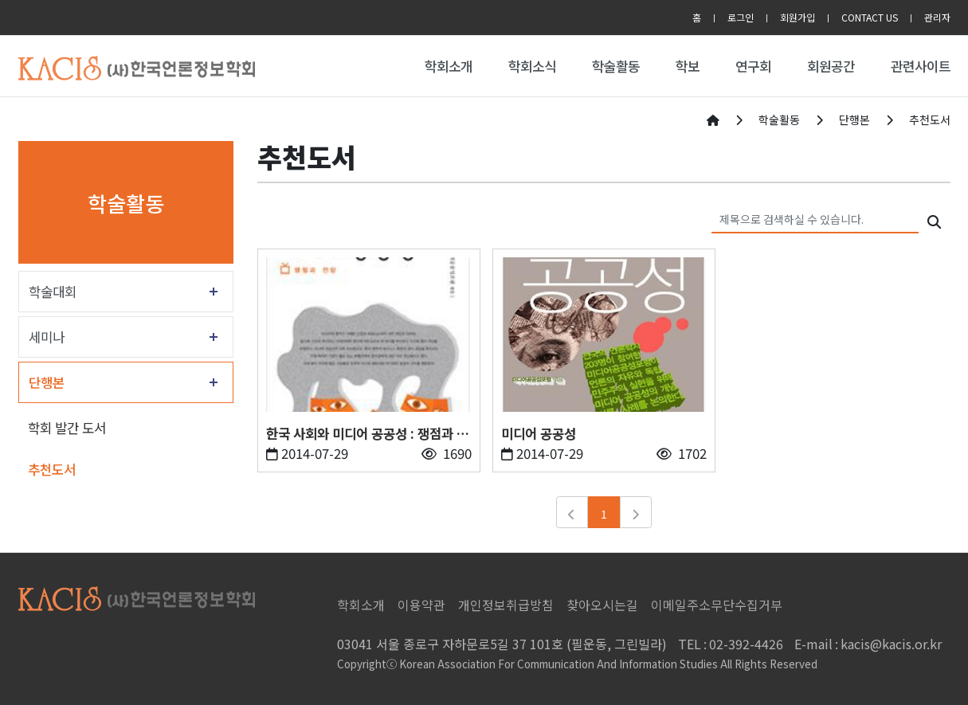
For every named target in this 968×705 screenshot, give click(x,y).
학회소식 (532, 66)
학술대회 (52, 292)
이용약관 (421, 604)
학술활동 (616, 66)
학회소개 (448, 66)
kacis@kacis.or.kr (868, 643)
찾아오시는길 (602, 604)
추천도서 (52, 469)
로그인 (740, 17)
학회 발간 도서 (67, 428)
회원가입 (797, 17)
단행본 (47, 382)
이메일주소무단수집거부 (716, 604)
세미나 (47, 337)
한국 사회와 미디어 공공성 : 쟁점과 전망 (367, 434)
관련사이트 (920, 66)
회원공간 (831, 66)
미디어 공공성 (538, 433)
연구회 (753, 66)
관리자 (937, 17)
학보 (688, 66)
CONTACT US (869, 17)
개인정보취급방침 (506, 604)
